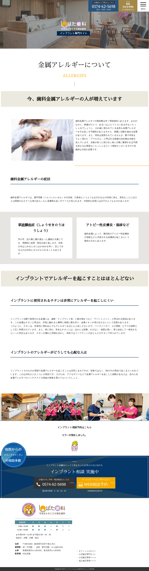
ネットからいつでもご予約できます (96, 482)
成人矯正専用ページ (87, 561)
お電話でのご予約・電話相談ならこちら (54, 482)
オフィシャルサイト (87, 551)
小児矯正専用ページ (87, 557)
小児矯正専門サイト (87, 554)
